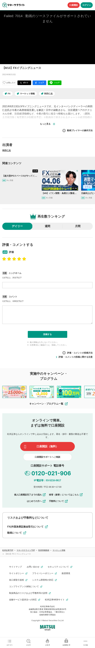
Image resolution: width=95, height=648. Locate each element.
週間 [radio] (47, 226)
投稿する (47, 334)
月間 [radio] (77, 226)
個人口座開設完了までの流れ (30, 494)
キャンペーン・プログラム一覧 (48, 404)
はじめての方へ (36, 501)
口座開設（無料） (47, 446)
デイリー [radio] (17, 226)
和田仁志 (48, 93)
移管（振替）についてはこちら (66, 494)
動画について (16, 532)
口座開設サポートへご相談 (47, 457)
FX (9, 93)
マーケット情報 (27, 93)
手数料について (58, 501)
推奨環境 (66, 573)
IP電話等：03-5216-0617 (47, 480)
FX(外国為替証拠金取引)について (27, 526)
